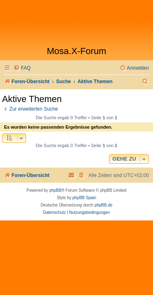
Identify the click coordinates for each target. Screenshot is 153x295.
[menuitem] (22, 68)
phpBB (55, 190)
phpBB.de (104, 205)
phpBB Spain (84, 197)
